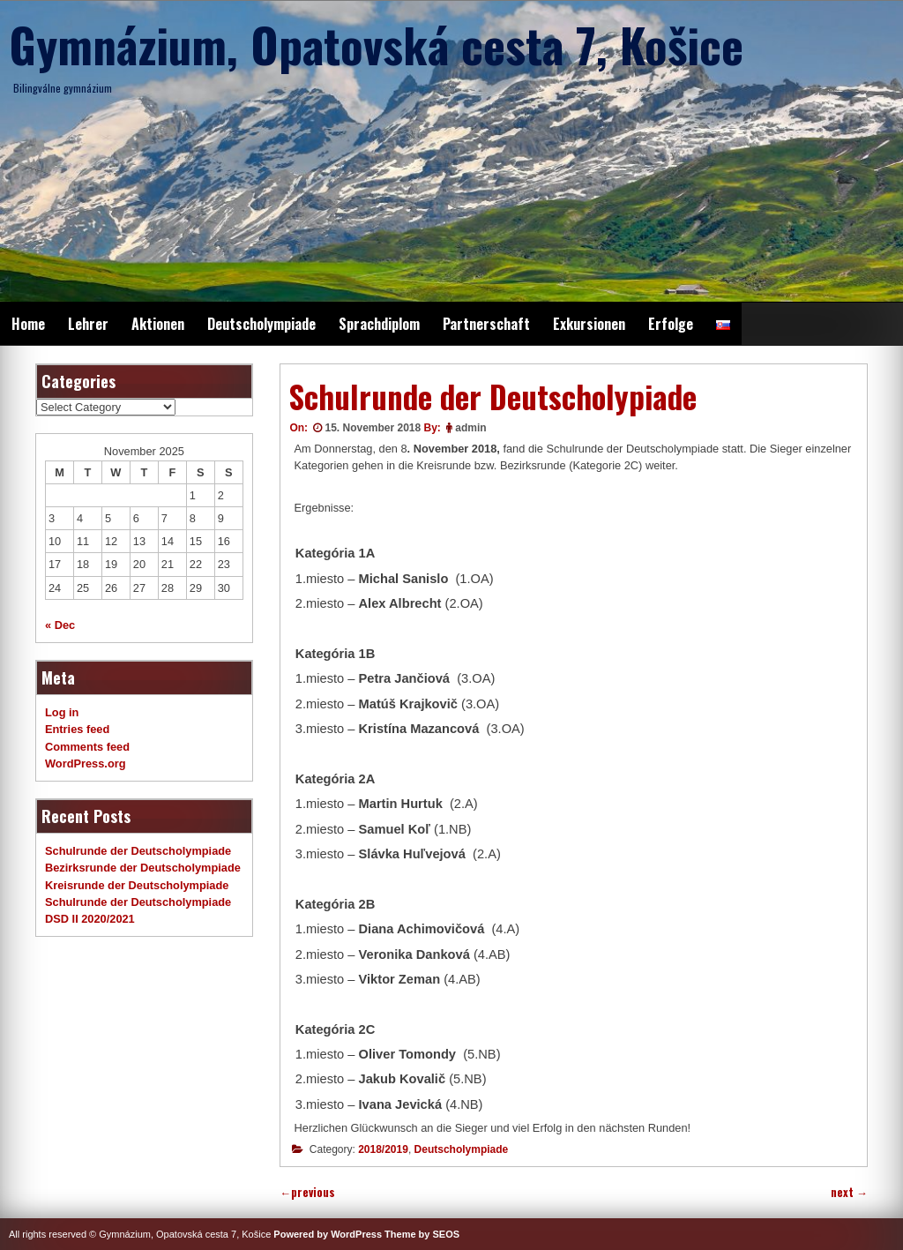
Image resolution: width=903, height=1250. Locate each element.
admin (470, 428)
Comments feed (87, 746)
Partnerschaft (486, 323)
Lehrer (88, 323)
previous (307, 1192)
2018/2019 (383, 1149)
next (849, 1192)
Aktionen (157, 323)
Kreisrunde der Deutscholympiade (136, 885)
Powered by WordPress (327, 1234)
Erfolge (670, 323)
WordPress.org (85, 763)
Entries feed (77, 729)
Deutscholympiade (261, 323)
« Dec (60, 625)
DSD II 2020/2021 (90, 918)
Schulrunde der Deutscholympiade (138, 850)
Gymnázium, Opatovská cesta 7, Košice (376, 44)
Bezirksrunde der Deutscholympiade (143, 867)
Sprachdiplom (379, 323)
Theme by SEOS (421, 1234)
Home (28, 323)
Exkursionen (589, 323)
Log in (61, 712)
